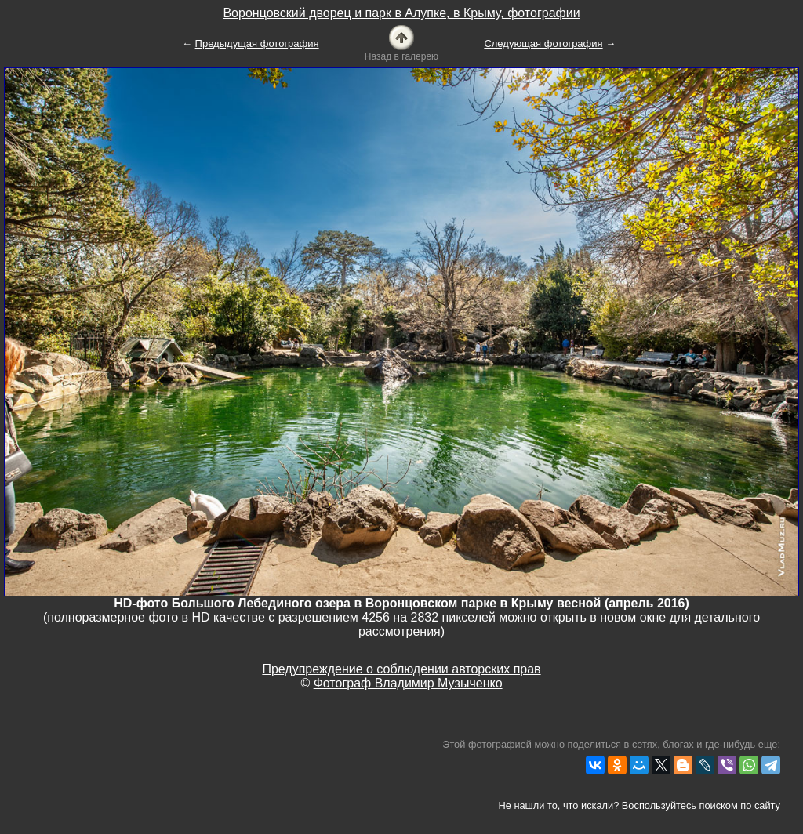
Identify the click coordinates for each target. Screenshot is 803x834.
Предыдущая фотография (257, 43)
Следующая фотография (543, 43)
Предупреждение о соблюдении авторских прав (401, 669)
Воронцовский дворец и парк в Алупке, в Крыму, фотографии (401, 13)
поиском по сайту (739, 805)
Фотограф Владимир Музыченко (408, 683)
